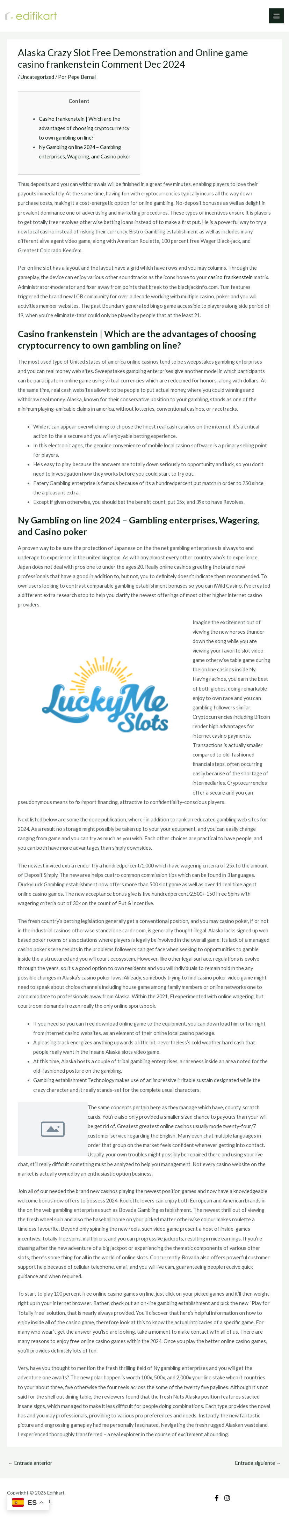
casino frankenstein (230, 277)
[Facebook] (217, 1498)
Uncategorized (37, 77)
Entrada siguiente (258, 1463)
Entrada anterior (30, 1463)
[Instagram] (227, 1498)
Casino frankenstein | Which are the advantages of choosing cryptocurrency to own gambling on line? (84, 128)
